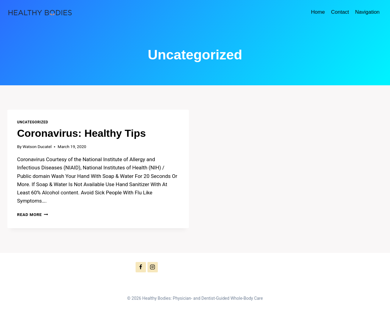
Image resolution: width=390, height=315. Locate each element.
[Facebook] (141, 267)
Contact (340, 12)
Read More (32, 214)
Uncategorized (32, 122)
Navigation (367, 12)
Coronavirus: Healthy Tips (81, 133)
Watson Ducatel (37, 146)
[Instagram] (152, 267)
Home (318, 12)
